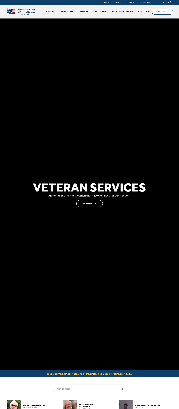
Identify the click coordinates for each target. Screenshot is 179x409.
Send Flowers (162, 12)
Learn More (89, 203)
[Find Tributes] (89, 389)
